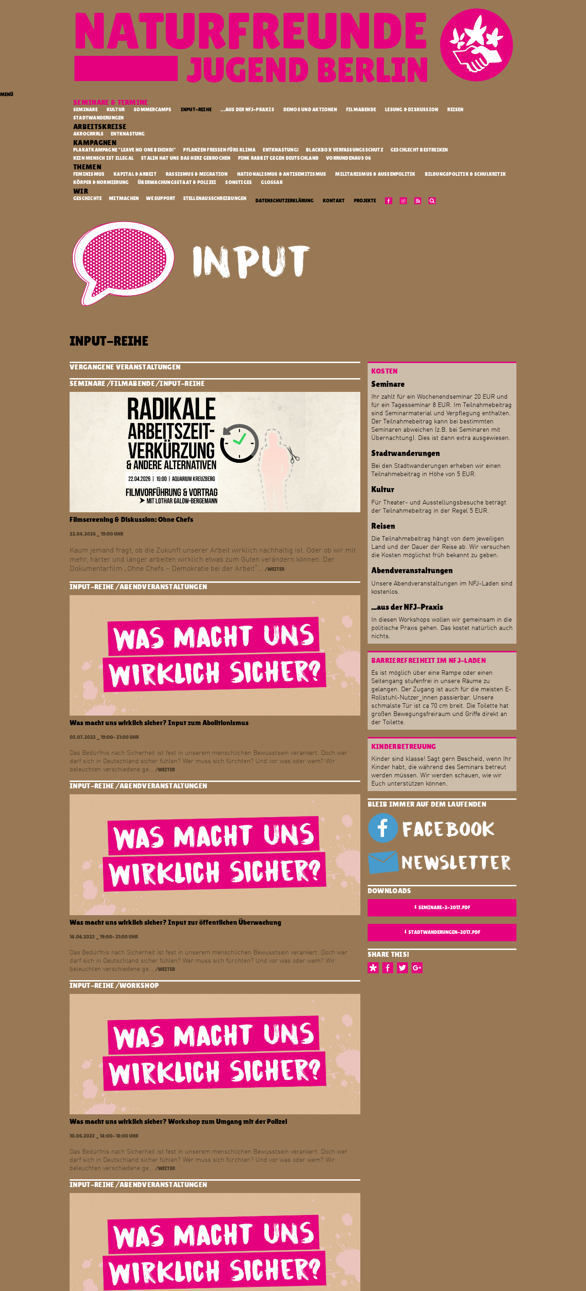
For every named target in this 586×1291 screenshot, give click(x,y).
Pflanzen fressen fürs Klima (219, 149)
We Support (161, 198)
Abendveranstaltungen (163, 586)
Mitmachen (124, 198)
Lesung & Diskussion (411, 110)
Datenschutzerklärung (284, 201)
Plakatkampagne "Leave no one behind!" (125, 149)
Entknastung (128, 133)
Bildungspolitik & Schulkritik (465, 174)
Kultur (116, 110)
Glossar (271, 182)
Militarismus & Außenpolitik (375, 174)
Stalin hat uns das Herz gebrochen (186, 158)
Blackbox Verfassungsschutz (345, 149)
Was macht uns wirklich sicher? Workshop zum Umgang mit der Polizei (178, 1121)
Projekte (365, 201)
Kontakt (334, 201)
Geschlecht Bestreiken (420, 149)
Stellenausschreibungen (215, 198)
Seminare (85, 110)
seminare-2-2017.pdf (441, 907)
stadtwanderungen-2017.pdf (441, 932)
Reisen (455, 110)
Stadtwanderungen (98, 118)
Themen (88, 167)
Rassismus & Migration (197, 174)
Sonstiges (238, 182)
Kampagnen (95, 142)
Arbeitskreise (100, 126)
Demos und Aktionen (310, 110)
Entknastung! (281, 149)
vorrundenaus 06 (349, 158)
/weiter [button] (274, 569)
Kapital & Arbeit (135, 174)
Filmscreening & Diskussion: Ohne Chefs (131, 519)
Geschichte (88, 198)
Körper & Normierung (101, 182)
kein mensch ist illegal (104, 158)
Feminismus (88, 174)
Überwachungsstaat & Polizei (177, 182)
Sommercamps (152, 110)
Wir (81, 191)
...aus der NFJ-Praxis (247, 110)
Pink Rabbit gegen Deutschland (279, 158)
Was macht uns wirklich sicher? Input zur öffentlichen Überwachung (175, 922)
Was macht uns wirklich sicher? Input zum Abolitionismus (159, 722)
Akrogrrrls (88, 133)
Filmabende (361, 110)
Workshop (139, 985)
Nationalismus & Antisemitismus (281, 174)
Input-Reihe (196, 110)
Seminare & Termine (111, 102)
